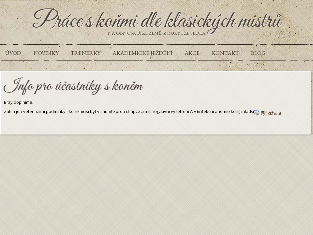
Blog (258, 52)
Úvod (13, 52)
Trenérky (85, 52)
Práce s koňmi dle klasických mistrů (156, 21)
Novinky (46, 52)
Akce (192, 52)
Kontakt (225, 52)
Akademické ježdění (142, 52)
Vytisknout (267, 113)
